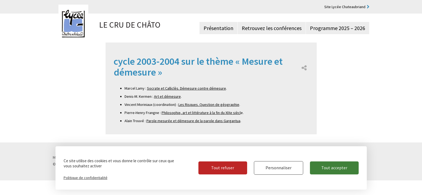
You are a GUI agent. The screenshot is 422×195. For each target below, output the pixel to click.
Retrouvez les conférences (272, 28)
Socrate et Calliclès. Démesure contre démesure (186, 88)
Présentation (218, 28)
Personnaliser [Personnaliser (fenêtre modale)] (279, 167)
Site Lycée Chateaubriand (344, 6)
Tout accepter (334, 167)
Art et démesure (167, 96)
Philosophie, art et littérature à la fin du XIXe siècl (201, 112)
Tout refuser (222, 167)
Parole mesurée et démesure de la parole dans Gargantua (193, 120)
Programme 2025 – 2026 (337, 28)
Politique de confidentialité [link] (85, 177)
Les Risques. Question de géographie (208, 104)
